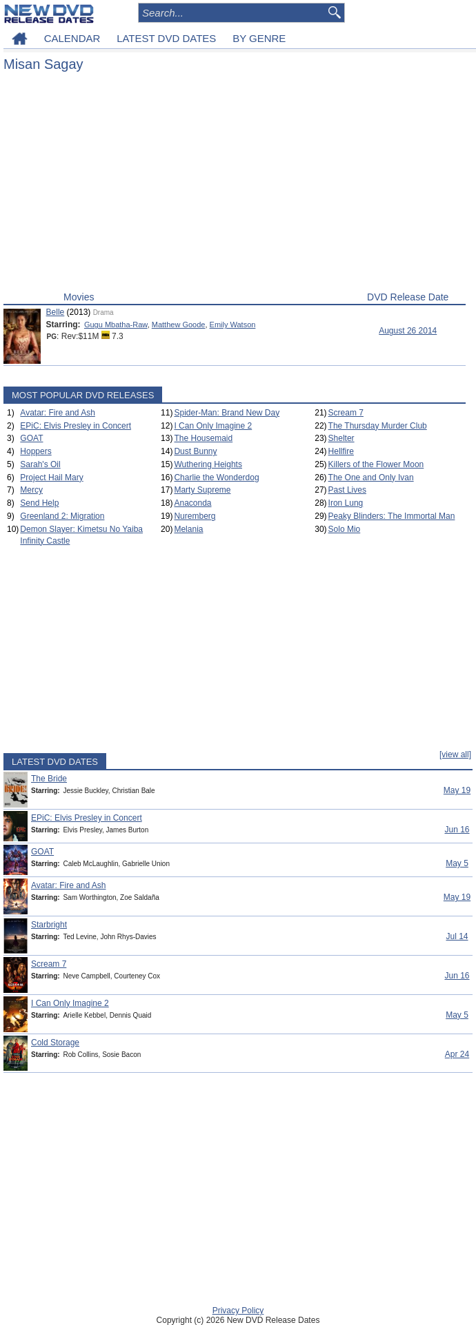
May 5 (457, 863)
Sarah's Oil (40, 464)
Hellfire (341, 451)
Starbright (49, 924)
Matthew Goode (179, 324)
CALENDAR (72, 38)
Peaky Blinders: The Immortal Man (391, 516)
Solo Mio (344, 529)
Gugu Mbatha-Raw (116, 324)
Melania (188, 529)
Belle (55, 312)
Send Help (39, 503)
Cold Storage (55, 1042)
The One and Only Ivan (371, 477)
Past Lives (347, 490)
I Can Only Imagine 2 (213, 426)
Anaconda (192, 503)
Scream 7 (346, 413)
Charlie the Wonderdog (216, 477)
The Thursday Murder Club (377, 426)
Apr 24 (457, 1054)
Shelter (341, 438)
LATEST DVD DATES (166, 38)
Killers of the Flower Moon (376, 464)
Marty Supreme (202, 490)
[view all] (455, 754)
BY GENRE (259, 38)
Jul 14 (457, 936)
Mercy (31, 490)
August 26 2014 (408, 331)
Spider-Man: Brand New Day (226, 413)
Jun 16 (456, 829)
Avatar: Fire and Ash (57, 413)
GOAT (31, 438)
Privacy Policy (238, 1310)
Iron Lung (346, 503)
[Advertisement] (234, 184)
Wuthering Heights (208, 464)
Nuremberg (194, 516)
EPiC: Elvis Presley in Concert (75, 426)
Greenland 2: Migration (62, 516)
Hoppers (35, 451)
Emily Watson (233, 324)
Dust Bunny (195, 451)
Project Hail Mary (51, 477)
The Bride (49, 778)
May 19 (457, 790)
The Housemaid (203, 438)
